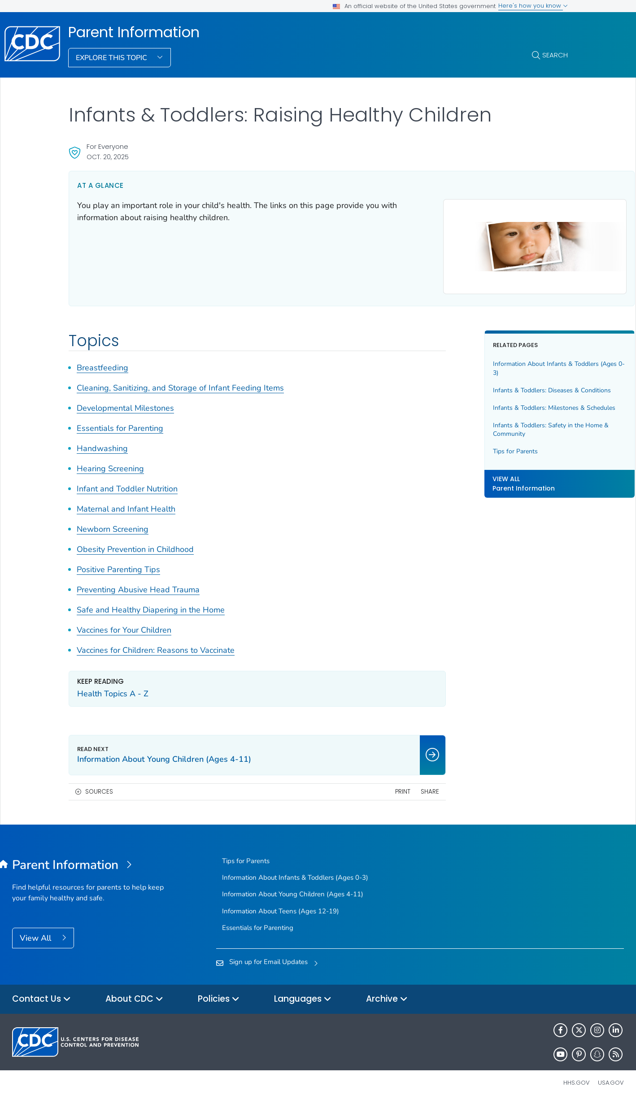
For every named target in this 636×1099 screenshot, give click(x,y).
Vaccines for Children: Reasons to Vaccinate (156, 646)
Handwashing (102, 444)
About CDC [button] (134, 995)
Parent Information (134, 32)
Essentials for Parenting (120, 424)
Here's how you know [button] (533, 5)
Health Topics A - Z (112, 689)
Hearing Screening (110, 464)
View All (36, 934)
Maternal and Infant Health (126, 505)
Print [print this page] (358, 787)
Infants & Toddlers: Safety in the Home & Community (503, 443)
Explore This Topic (112, 58)
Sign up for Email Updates (268, 957)
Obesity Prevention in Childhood (135, 545)
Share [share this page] (385, 787)
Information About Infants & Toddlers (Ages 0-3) (502, 364)
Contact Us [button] (41, 995)
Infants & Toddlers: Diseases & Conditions (492, 390)
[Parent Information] (88, 861)
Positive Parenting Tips (118, 565)
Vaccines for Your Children (124, 626)
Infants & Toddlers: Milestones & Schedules (495, 417)
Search (555, 55)
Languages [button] (302, 995)
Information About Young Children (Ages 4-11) (292, 890)
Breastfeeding (102, 363)
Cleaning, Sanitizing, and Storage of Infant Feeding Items (180, 383)
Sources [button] (99, 787)
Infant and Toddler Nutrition (127, 484)
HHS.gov (576, 1078)
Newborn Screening (112, 525)
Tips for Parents (471, 464)
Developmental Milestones (125, 404)
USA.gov (611, 1078)
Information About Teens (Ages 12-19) (280, 906)
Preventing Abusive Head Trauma (138, 585)
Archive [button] (387, 995)
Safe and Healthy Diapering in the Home (151, 605)
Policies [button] (219, 995)
